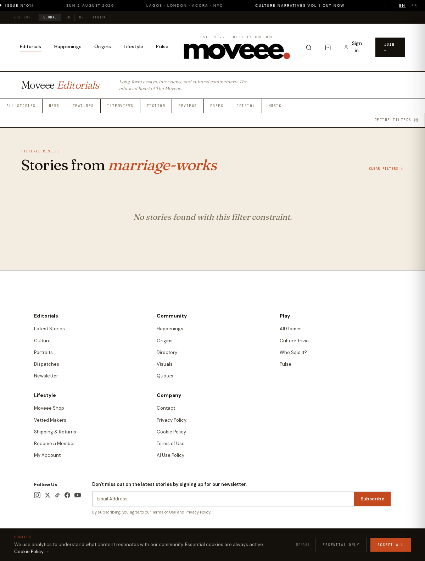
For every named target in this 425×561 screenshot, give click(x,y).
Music (275, 105)
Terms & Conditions (268, 537)
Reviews (187, 105)
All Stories (21, 105)
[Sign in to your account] (353, 47)
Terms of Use (171, 443)
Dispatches (46, 364)
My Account (47, 455)
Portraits (43, 352)
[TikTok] (57, 495)
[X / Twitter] (47, 495)
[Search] (309, 47)
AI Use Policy (170, 455)
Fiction (156, 105)
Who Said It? (293, 352)
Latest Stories (49, 328)
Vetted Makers (50, 420)
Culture (42, 340)
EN (402, 5)
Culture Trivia (294, 340)
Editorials (30, 47)
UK (68, 17)
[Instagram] (37, 495)
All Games (291, 328)
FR (414, 5)
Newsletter (46, 376)
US (81, 17)
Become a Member (54, 443)
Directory (167, 352)
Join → (389, 47)
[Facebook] (67, 495)
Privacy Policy (171, 420)
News (54, 105)
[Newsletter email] (223, 499)
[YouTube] (77, 495)
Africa (99, 17)
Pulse (162, 47)
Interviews (120, 105)
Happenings (68, 47)
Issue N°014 (24, 5)
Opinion (245, 105)
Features (83, 105)
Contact (166, 408)
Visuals (165, 364)
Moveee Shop (49, 408)
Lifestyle (133, 47)
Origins (102, 47)
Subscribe (372, 499)
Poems (217, 105)
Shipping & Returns (55, 432)
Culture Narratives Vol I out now (305, 5)
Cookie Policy (171, 432)
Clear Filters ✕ (386, 169)
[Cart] (328, 47)
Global (50, 17)
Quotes (165, 376)
